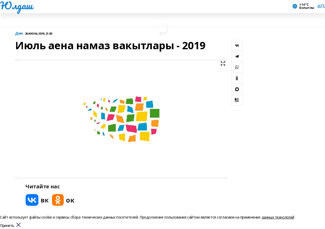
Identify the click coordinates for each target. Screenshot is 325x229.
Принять (7, 226)
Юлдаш (16, 5)
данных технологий (278, 217)
